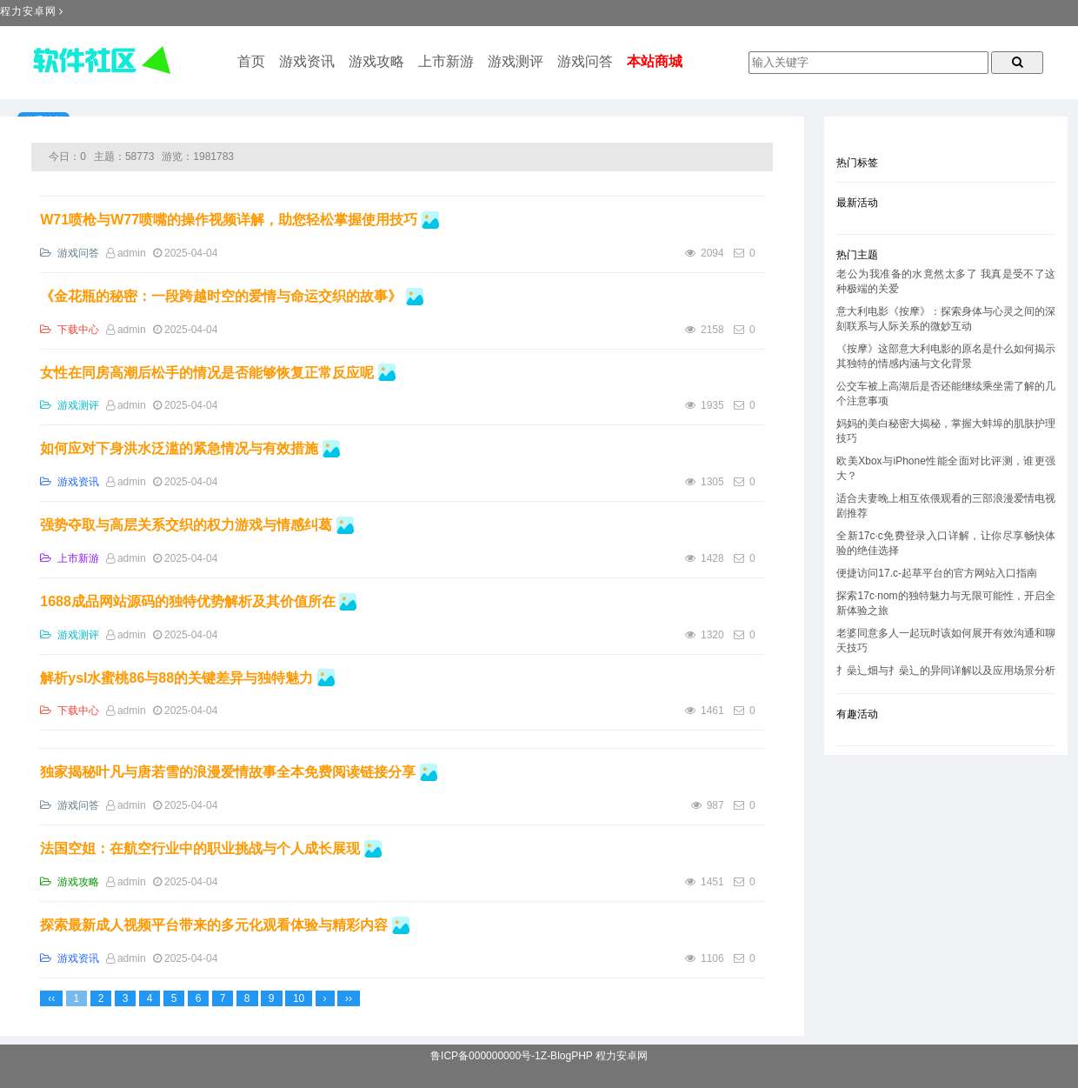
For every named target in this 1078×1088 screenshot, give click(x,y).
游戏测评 (515, 61)
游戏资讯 (307, 61)
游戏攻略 (376, 61)
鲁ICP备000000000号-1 (485, 1056)
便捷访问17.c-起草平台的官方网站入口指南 (936, 573)
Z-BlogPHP (567, 1056)
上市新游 (446, 61)
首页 (251, 61)
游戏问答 (585, 61)
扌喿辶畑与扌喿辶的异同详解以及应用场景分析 (945, 670)
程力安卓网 (28, 11)
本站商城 (654, 61)
